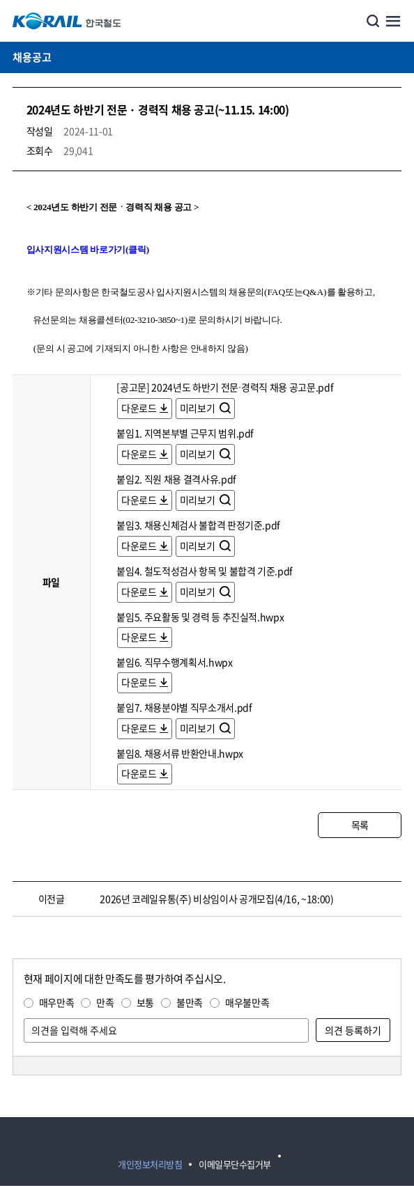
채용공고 (32, 57)
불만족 (189, 1002)
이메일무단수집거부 (235, 1164)
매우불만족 (247, 1002)
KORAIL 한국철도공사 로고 (67, 21)
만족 (105, 1002)
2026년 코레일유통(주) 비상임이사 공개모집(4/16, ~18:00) (216, 899)
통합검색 (373, 21)
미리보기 (198, 408)
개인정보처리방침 (150, 1164)
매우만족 (57, 1002)
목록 (360, 825)
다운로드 (139, 408)
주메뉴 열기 (393, 21)
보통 (145, 1002)
